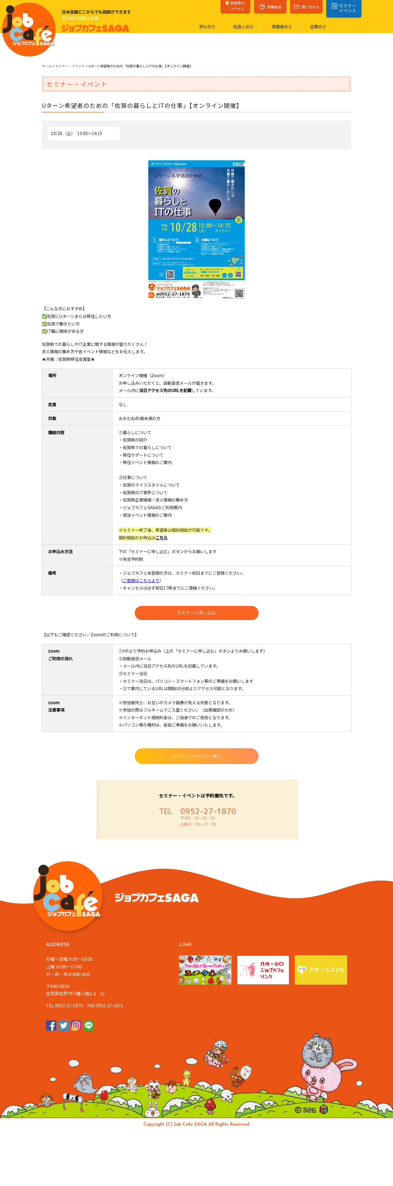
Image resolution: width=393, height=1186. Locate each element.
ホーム (47, 66)
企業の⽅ (317, 26)
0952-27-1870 (208, 813)
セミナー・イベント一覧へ (196, 758)
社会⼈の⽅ (243, 26)
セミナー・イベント (70, 66)
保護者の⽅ (281, 26)
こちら (161, 537)
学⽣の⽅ (206, 26)
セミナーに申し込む (197, 613)
